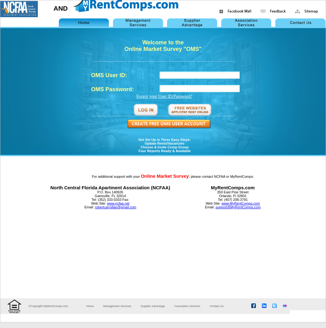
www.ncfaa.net (118, 203)
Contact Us (217, 306)
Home (90, 306)
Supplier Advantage (152, 306)
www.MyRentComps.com (241, 203)
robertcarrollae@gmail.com (115, 207)
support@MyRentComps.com (238, 207)
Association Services (187, 306)
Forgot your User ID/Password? (164, 96)
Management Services (117, 306)
